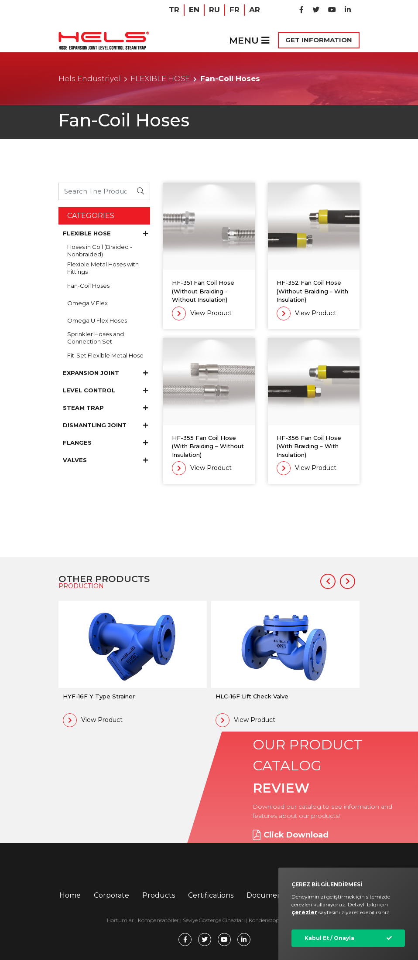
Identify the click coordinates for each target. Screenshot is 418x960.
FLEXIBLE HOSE (160, 78)
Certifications (210, 895)
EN (194, 9)
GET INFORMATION (318, 40)
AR (254, 9)
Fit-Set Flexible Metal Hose (105, 355)
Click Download (291, 835)
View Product (202, 313)
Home (70, 895)
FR (235, 9)
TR (174, 9)
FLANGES (105, 442)
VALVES (105, 459)
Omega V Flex (87, 303)
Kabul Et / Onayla (329, 938)
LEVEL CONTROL (105, 390)
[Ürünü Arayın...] (95, 191)
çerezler (304, 912)
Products (158, 895)
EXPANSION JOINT (105, 372)
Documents (267, 895)
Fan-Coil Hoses (88, 285)
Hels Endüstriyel (89, 78)
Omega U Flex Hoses (97, 320)
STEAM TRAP (105, 407)
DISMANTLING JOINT (105, 425)
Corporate (111, 895)
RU (214, 9)
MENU (249, 40)
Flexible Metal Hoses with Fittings (103, 268)
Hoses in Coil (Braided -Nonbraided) (99, 250)
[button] (328, 581)
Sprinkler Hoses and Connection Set (95, 337)
